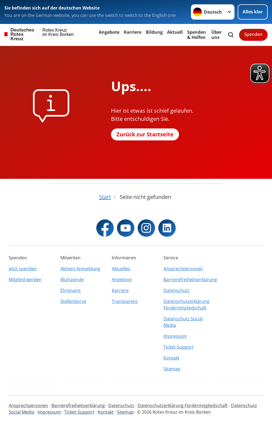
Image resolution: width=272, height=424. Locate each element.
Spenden (253, 34)
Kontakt (171, 358)
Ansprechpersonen (183, 269)
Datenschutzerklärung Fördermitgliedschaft (186, 304)
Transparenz (125, 301)
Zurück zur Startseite (145, 134)
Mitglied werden (25, 279)
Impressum (175, 336)
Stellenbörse (73, 301)
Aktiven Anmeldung (80, 269)
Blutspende (72, 279)
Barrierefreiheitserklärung (187, 279)
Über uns (216, 34)
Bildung (154, 32)
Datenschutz (176, 290)
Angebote (109, 32)
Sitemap (171, 369)
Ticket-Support (178, 347)
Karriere (132, 32)
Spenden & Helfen (196, 34)
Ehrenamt (70, 290)
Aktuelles (121, 269)
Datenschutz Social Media (183, 322)
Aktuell (175, 32)
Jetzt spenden (23, 269)
